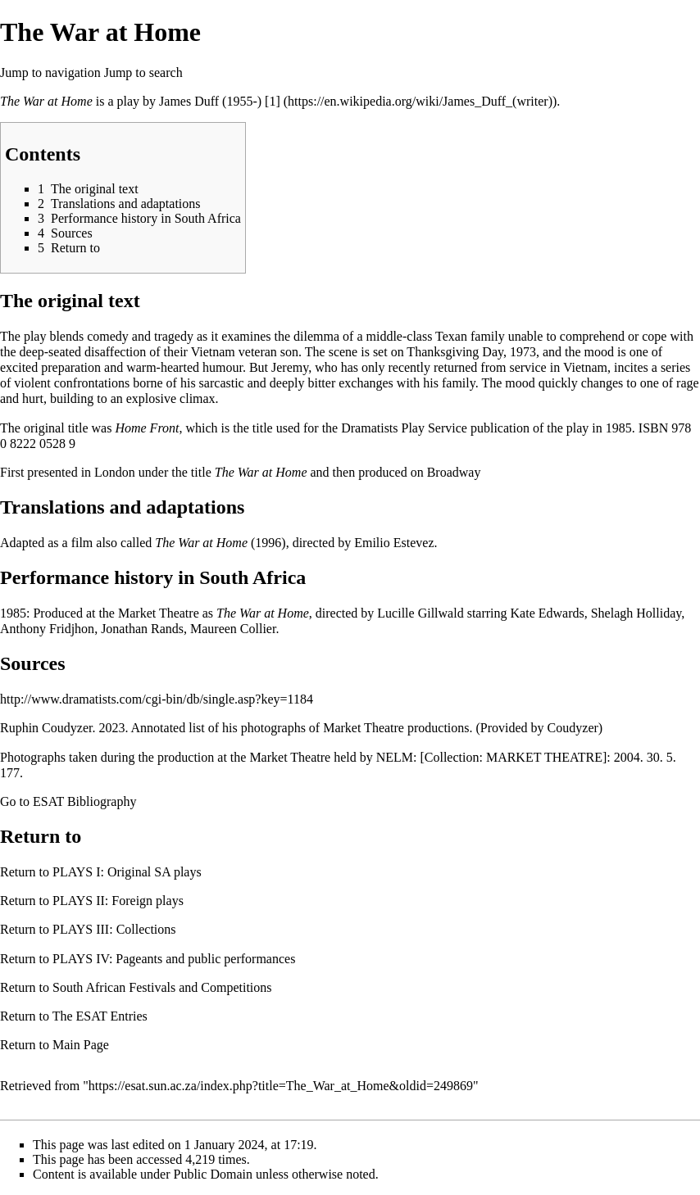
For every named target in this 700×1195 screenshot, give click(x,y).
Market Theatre (158, 613)
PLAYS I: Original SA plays (127, 872)
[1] (272, 101)
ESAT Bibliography (84, 801)
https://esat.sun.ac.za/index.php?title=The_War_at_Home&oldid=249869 (281, 1086)
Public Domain (213, 1174)
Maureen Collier (232, 629)
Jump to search (143, 72)
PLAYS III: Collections (114, 929)
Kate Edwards (547, 613)
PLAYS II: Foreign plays (118, 901)
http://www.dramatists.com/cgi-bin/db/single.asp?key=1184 (156, 699)
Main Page (80, 1045)
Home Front (147, 428)
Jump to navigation (50, 72)
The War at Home (46, 101)
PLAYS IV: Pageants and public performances (173, 959)
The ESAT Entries (100, 1016)
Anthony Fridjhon (47, 629)
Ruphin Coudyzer (46, 728)
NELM (394, 757)
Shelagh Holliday (636, 613)
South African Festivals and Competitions (162, 987)
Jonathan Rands (142, 629)
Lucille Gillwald (420, 613)
